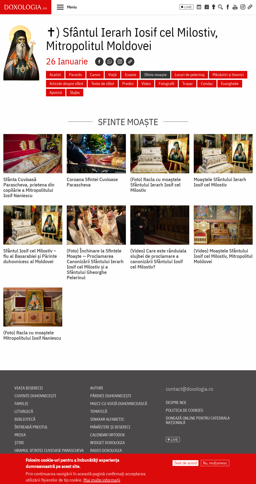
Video (146, 83)
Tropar (187, 83)
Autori (96, 388)
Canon (95, 74)
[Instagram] (242, 6)
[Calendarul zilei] (206, 6)
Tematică (98, 411)
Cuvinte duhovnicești (35, 396)
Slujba (75, 92)
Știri (19, 443)
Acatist (55, 74)
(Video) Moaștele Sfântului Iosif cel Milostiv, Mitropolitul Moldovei (223, 256)
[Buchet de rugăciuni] (213, 6)
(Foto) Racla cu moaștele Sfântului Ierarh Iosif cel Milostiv (155, 185)
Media (20, 435)
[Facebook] (228, 6)
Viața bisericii (29, 388)
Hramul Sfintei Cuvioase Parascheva (49, 450)
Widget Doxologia (107, 443)
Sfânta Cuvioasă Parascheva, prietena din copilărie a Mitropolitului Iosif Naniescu (28, 187)
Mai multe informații (101, 480)
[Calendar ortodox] (199, 6)
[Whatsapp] (109, 61)
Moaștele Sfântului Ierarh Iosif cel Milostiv (220, 182)
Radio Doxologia (106, 450)
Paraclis (75, 74)
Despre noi (176, 402)
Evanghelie (230, 83)
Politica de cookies (184, 410)
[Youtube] (235, 6)
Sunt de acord (185, 462)
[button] (67, 7)
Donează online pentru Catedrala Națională (198, 420)
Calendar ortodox (107, 435)
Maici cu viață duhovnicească (118, 403)
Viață (112, 74)
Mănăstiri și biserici (228, 74)
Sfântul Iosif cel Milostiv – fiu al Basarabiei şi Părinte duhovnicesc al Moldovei (30, 256)
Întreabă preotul (31, 427)
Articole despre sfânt (66, 83)
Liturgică (24, 411)
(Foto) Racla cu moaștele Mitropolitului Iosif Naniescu (32, 335)
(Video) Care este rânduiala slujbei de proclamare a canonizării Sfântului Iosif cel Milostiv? (158, 258)
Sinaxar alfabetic (107, 419)
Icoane (130, 74)
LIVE (188, 7)
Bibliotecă (25, 419)
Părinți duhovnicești (110, 396)
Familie (21, 403)
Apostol (56, 92)
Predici (127, 83)
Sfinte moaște (155, 74)
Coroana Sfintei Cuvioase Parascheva (92, 182)
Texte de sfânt (102, 83)
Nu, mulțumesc (215, 462)
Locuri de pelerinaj (189, 74)
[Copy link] (130, 61)
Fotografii (166, 83)
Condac (207, 83)
